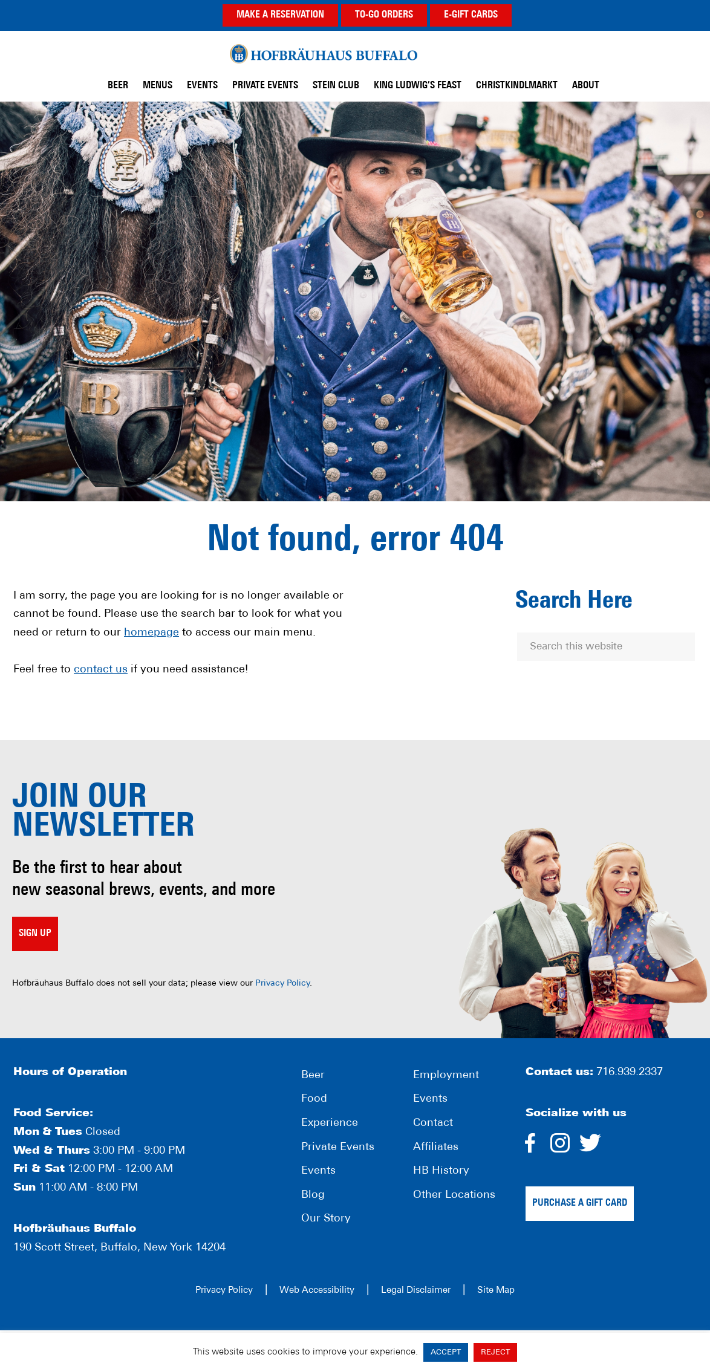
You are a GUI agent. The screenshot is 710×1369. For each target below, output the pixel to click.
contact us (101, 669)
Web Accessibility (316, 1290)
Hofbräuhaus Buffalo (323, 53)
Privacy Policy (282, 983)
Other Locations (454, 1195)
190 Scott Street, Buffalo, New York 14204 (119, 1248)
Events (318, 1171)
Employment (446, 1075)
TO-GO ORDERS (384, 15)
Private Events (337, 1147)
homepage (151, 633)
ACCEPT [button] (446, 1352)
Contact (433, 1123)
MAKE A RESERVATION (280, 15)
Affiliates (435, 1147)
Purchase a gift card (579, 1203)
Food (314, 1099)
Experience (329, 1123)
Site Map (496, 1290)
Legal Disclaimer (416, 1290)
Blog (313, 1195)
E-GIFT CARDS (471, 15)
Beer (313, 1075)
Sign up (35, 933)
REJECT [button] (495, 1352)
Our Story (326, 1218)
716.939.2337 (629, 1072)
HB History (441, 1171)
